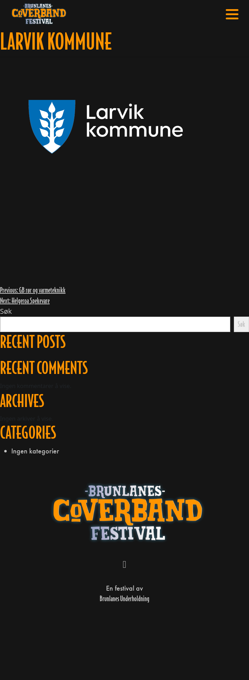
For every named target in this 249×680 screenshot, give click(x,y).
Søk (6, 311)
